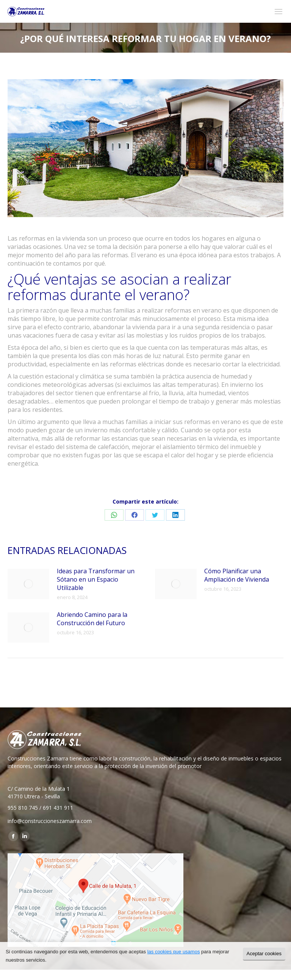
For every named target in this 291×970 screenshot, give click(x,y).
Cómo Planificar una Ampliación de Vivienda (236, 575)
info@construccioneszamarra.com (50, 820)
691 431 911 (58, 807)
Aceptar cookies (264, 953)
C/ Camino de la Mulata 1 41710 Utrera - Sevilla (39, 792)
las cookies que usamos (173, 951)
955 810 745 (23, 807)
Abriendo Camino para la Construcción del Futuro (92, 618)
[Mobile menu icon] (278, 11)
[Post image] (28, 584)
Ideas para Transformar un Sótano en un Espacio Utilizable (96, 579)
